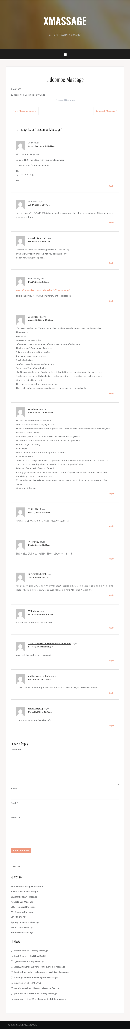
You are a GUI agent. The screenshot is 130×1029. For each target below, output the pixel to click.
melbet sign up (35, 708)
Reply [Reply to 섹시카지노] (111, 559)
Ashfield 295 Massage (22, 901)
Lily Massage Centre (25, 110)
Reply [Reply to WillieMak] (111, 628)
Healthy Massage (39, 950)
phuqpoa (19, 993)
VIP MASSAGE (18, 917)
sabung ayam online (24, 977)
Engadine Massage (48, 977)
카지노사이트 (34, 509)
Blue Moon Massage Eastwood (27, 886)
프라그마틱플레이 (37, 574)
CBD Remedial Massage (23, 906)
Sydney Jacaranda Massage (25, 922)
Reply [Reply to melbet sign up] (111, 725)
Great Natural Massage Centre (42, 988)
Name (14, 788)
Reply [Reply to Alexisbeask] (111, 393)
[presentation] (35, 836)
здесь (17, 961)
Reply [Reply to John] (111, 186)
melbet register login (39, 676)
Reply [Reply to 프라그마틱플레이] (111, 595)
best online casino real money (29, 972)
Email (14, 803)
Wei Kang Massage (34, 961)
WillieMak (33, 611)
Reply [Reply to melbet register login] (111, 693)
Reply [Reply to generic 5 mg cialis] (111, 263)
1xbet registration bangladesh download (49, 643)
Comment (16, 749)
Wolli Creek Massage (22, 927)
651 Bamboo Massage (22, 912)
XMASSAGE (65, 20)
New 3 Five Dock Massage (24, 891)
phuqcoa (18, 999)
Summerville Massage (22, 932)
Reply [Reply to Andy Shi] (111, 222)
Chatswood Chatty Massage (42, 993)
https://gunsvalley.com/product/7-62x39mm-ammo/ (42, 290)
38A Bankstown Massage (24, 896)
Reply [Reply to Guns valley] (111, 301)
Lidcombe (70, 100)
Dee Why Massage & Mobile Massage (45, 966)
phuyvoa (18, 982)
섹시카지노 (33, 541)
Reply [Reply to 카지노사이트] (111, 526)
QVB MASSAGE (38, 956)
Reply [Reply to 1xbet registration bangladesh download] (111, 660)
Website (15, 817)
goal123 (18, 966)
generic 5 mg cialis (37, 238)
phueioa (18, 988)
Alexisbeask (34, 316)
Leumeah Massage (105, 110)
